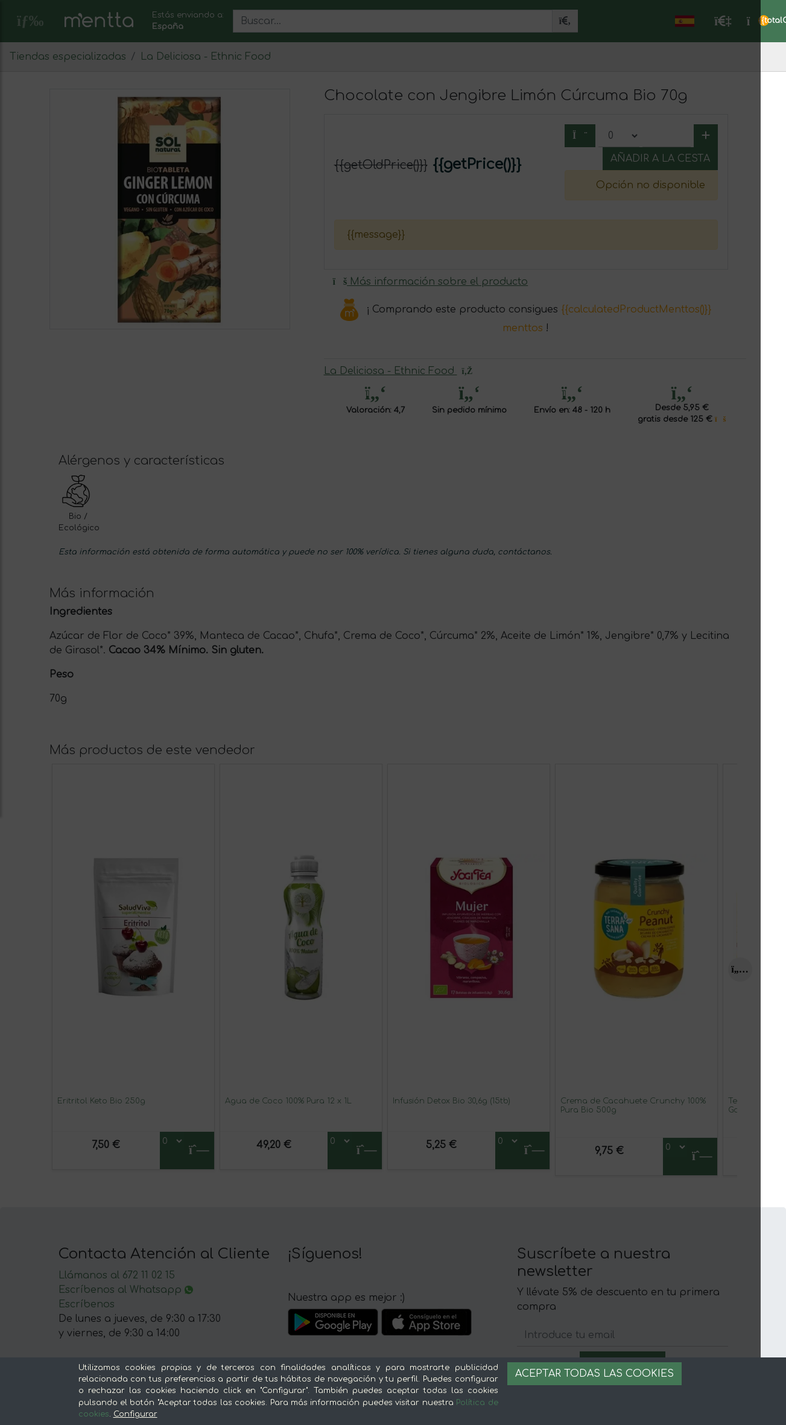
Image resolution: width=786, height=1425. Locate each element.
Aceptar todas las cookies (594, 1373)
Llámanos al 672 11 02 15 (117, 1275)
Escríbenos (87, 1304)
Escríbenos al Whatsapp (126, 1289)
